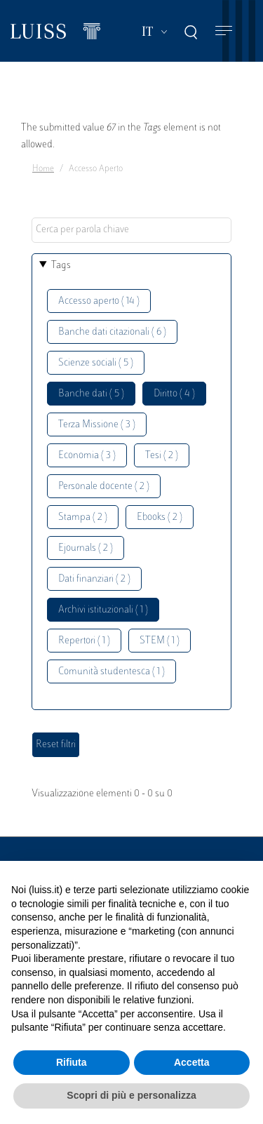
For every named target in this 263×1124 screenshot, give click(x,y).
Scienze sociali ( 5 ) (95, 363)
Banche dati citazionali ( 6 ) (112, 332)
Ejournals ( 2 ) (85, 548)
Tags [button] (61, 265)
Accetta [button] (192, 1062)
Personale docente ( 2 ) (103, 486)
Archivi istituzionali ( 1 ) (103, 610)
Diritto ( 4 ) (174, 394)
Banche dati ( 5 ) (91, 394)
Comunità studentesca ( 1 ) (111, 672)
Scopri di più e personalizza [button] (131, 1095)
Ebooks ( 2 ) (159, 517)
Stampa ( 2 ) (82, 517)
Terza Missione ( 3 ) (96, 425)
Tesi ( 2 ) (161, 455)
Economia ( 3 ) (87, 455)
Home (43, 169)
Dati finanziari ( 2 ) (94, 579)
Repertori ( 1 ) (84, 641)
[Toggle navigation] (223, 31)
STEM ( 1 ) (160, 641)
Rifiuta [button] (71, 1062)
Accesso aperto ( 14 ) (99, 301)
